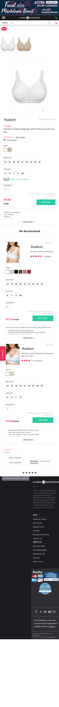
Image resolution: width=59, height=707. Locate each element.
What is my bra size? (20, 179)
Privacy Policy (38, 562)
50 (39, 162)
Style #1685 (49, 345)
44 (27, 162)
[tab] (15, 458)
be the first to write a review (16, 478)
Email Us (52, 627)
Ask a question (12, 140)
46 (31, 162)
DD (22, 173)
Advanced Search (40, 519)
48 (35, 162)
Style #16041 (49, 243)
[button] (3, 353)
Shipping (36, 531)
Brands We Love (39, 554)
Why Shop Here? (39, 546)
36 (10, 162)
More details (28, 222)
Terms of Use (51, 637)
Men (11, 23)
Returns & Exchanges (41, 535)
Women (5, 23)
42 (22, 162)
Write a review (20, 137)
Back (4, 29)
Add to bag (46, 202)
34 (5, 162)
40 (18, 162)
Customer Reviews (40, 550)
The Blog (36, 558)
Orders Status (38, 527)
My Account (37, 523)
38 (14, 162)
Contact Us (37, 539)
